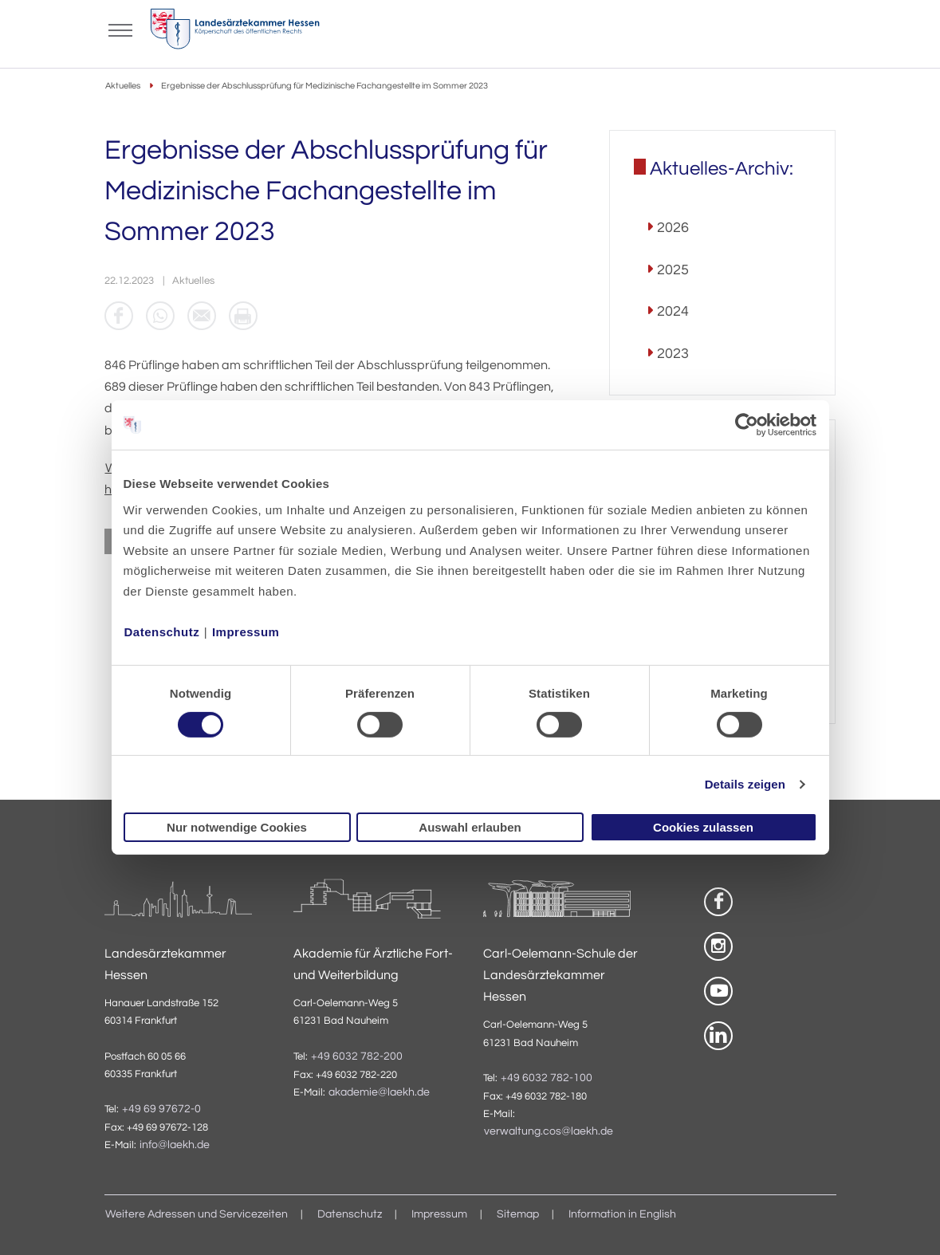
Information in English (622, 1214)
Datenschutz (162, 631)
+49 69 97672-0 (161, 1109)
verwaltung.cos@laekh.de (548, 1131)
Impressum (246, 631)
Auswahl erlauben (470, 827)
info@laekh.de (175, 1145)
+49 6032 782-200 (357, 1056)
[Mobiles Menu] (120, 29)
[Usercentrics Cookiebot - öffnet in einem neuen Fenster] (747, 425)
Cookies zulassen (703, 827)
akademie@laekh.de (379, 1092)
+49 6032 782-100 (546, 1078)
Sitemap (518, 1214)
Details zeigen (745, 784)
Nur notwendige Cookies (237, 827)
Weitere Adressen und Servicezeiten (196, 1214)
